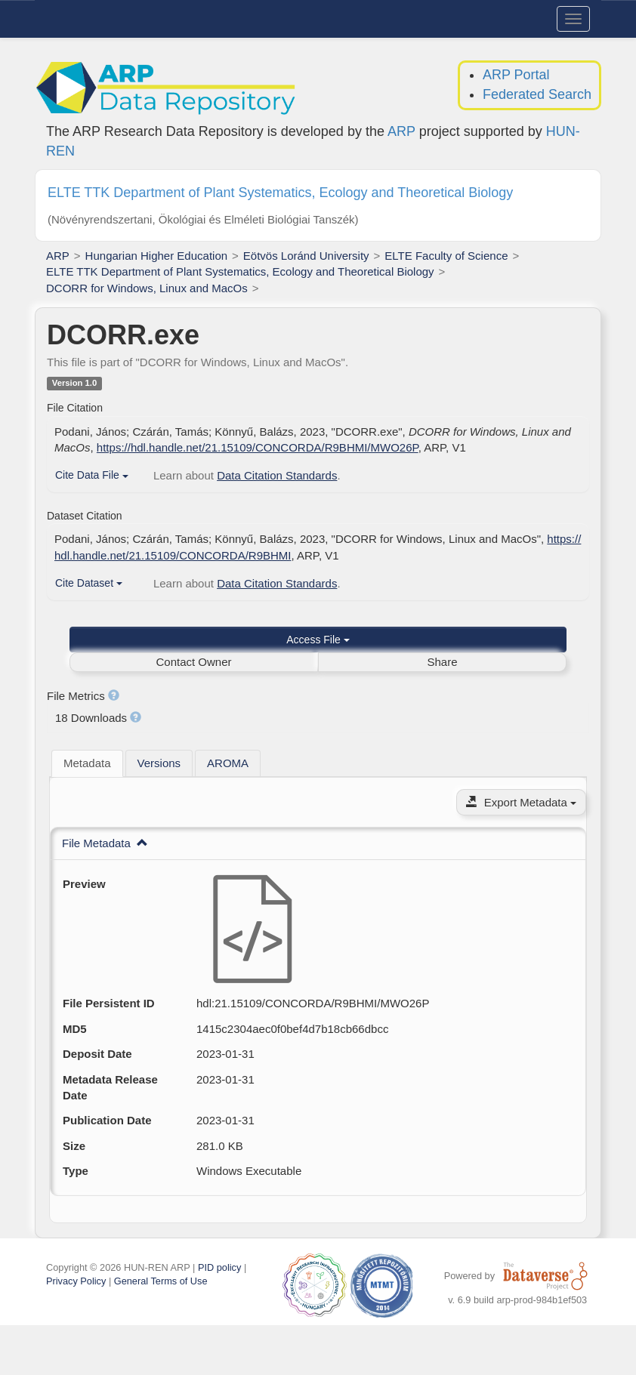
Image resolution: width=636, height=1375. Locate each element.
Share (442, 661)
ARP (401, 131)
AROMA (228, 763)
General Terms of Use (161, 1281)
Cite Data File (91, 475)
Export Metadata (521, 802)
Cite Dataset (88, 583)
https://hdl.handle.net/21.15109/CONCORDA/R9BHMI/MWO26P (257, 447)
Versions (159, 763)
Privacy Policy (76, 1281)
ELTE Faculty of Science (446, 255)
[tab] (87, 763)
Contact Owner (193, 661)
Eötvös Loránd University (306, 255)
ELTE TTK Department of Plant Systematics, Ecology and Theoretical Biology (240, 271)
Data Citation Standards (277, 475)
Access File (317, 640)
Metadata (87, 763)
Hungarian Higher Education (156, 255)
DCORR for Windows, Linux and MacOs (147, 288)
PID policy (219, 1267)
